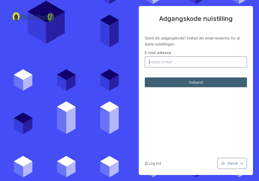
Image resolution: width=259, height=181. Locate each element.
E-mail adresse (158, 53)
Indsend (196, 82)
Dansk (232, 163)
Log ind (153, 163)
